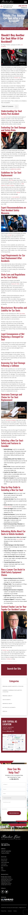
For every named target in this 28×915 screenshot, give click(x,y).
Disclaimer (10, 910)
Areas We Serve (4, 865)
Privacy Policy (3, 910)
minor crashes (10, 185)
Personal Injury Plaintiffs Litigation (13, 686)
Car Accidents (7, 699)
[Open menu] (25, 2)
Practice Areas (4, 860)
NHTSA (11, 180)
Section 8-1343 (15, 284)
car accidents (19, 539)
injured (18, 192)
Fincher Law (17, 77)
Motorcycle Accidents (9, 707)
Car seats (3, 117)
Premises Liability (7, 695)
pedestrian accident (15, 169)
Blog (2, 867)
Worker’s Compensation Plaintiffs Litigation (12, 691)
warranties (22, 313)
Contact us (9, 659)
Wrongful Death (7, 703)
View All (5, 711)
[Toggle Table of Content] (15, 106)
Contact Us (3, 870)
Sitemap (15, 910)
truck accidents (15, 197)
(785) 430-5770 (10, 731)
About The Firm (4, 859)
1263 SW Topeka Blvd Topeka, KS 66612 (8, 728)
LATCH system (7, 506)
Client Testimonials (5, 862)
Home (2, 28)
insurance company (10, 420)
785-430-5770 (5, 845)
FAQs (2, 869)
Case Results (4, 864)
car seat (9, 235)
